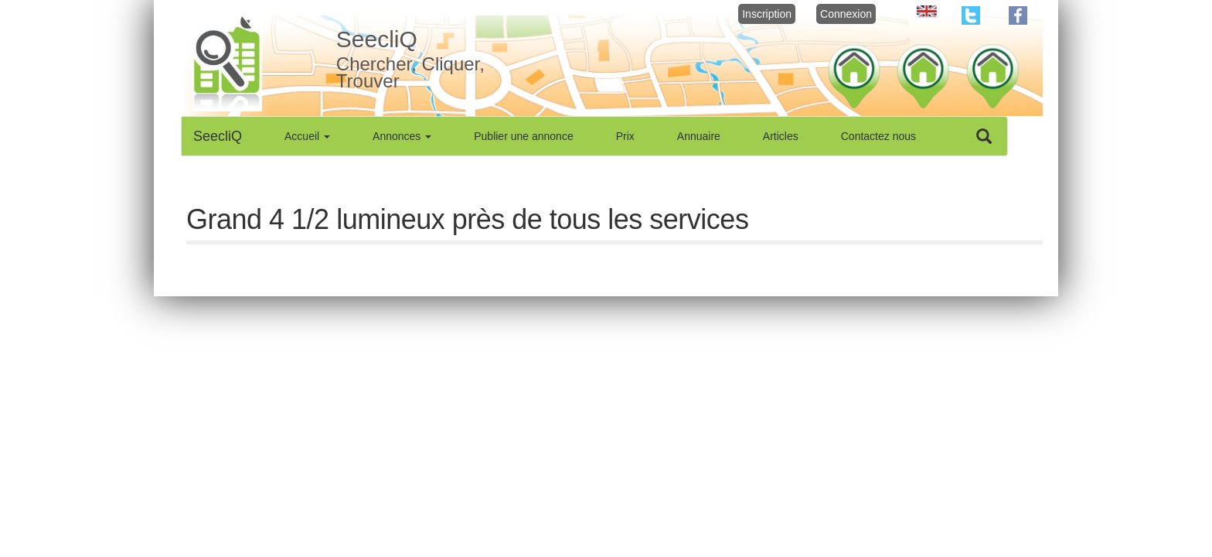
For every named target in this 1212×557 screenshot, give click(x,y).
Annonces (402, 136)
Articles (780, 136)
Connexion (846, 14)
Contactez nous (878, 136)
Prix (625, 136)
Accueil (307, 136)
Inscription (767, 14)
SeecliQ (217, 136)
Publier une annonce (523, 136)
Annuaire (698, 136)
